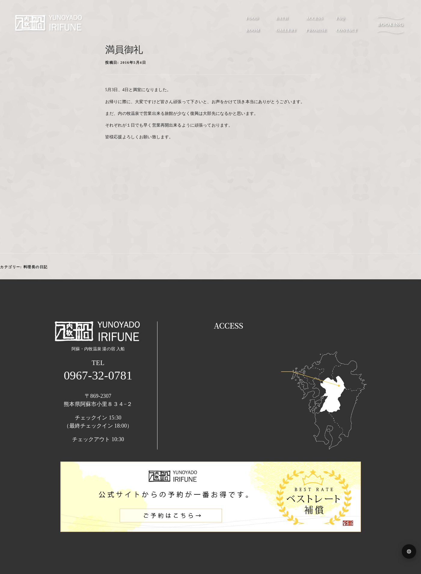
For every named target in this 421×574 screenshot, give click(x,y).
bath (282, 18)
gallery (286, 30)
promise (316, 30)
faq (340, 18)
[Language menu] (409, 551)
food (252, 18)
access (314, 18)
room (253, 30)
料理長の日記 (35, 267)
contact (346, 30)
